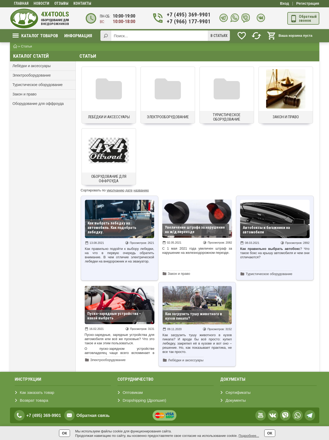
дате (129, 190)
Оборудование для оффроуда (38, 103)
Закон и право (25, 94)
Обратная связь (93, 415)
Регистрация (307, 3)
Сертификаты (238, 392)
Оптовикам (133, 392)
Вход (284, 3)
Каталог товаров (35, 35)
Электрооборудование (32, 75)
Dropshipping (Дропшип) (144, 400)
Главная (21, 3)
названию (141, 190)
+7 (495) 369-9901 (188, 15)
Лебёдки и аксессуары (32, 66)
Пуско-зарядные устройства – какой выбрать (114, 315)
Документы (235, 400)
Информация (78, 35)
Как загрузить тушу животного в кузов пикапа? (193, 316)
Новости (41, 3)
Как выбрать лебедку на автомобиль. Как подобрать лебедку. (112, 227)
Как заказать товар (37, 392)
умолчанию (116, 190)
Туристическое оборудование (38, 85)
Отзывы (61, 3)
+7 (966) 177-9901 (188, 22)
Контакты (82, 3)
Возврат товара (34, 400)
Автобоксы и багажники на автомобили (266, 229)
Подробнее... (249, 436)
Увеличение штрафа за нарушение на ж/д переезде (195, 229)
